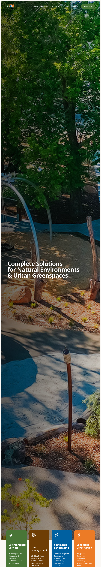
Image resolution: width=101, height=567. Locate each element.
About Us (44, 6)
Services (55, 6)
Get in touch (87, 6)
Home (36, 6)
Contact (75, 6)
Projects (66, 6)
